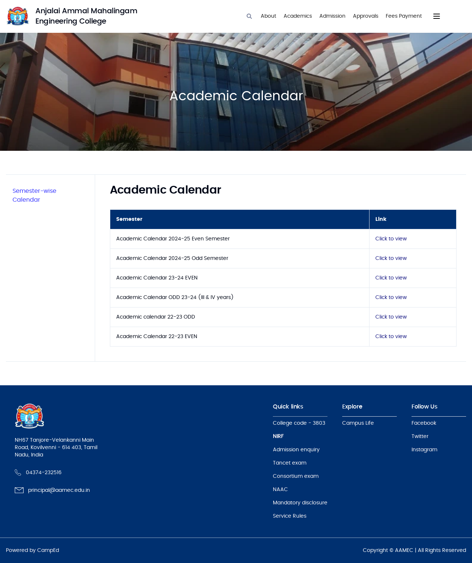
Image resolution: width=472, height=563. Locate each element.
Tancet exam (289, 463)
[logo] (79, 16)
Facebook (424, 423)
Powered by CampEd (32, 550)
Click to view (391, 238)
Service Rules (289, 516)
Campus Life (358, 423)
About (268, 16)
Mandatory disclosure (300, 502)
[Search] (249, 16)
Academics (298, 16)
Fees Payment (404, 16)
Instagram (424, 449)
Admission (332, 16)
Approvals (365, 16)
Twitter (420, 436)
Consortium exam (296, 476)
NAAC (280, 489)
